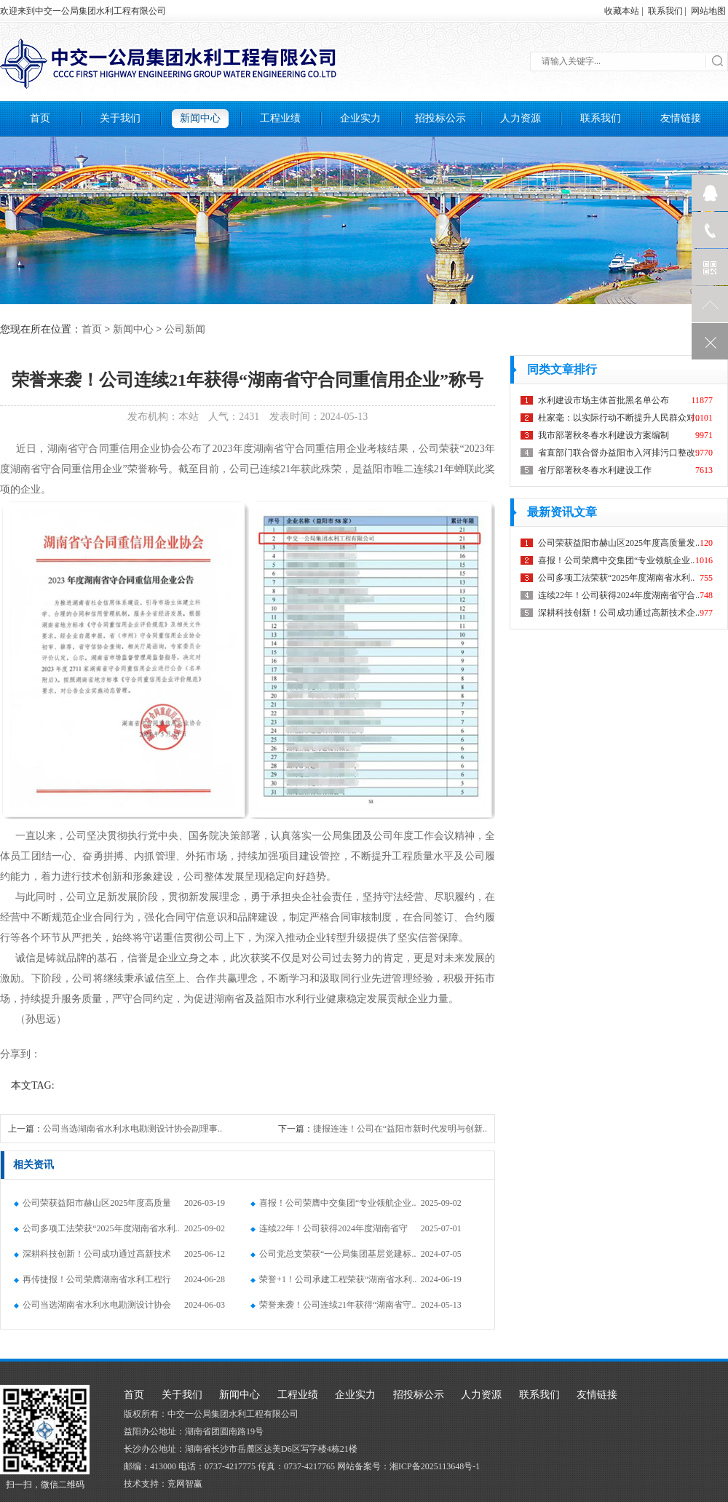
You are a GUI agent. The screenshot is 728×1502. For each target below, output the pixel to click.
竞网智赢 (184, 1484)
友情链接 (680, 118)
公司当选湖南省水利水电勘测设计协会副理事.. (132, 1129)
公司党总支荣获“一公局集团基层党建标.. (333, 1254)
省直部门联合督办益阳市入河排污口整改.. (619, 453)
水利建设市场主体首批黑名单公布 (603, 400)
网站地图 (708, 11)
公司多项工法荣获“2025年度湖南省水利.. (96, 1228)
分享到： (20, 1054)
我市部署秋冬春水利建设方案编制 (603, 435)
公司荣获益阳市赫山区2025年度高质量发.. (92, 1207)
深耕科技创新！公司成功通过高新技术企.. (92, 1258)
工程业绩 (280, 118)
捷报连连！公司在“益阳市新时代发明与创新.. (400, 1129)
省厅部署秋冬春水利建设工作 (595, 470)
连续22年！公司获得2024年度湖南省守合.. (329, 1232)
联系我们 (665, 11)
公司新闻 (185, 329)
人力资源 (520, 118)
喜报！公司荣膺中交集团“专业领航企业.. (333, 1203)
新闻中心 (200, 118)
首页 (40, 118)
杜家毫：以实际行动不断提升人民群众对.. (619, 418)
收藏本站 (621, 11)
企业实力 (360, 118)
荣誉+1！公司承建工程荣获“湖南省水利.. (333, 1279)
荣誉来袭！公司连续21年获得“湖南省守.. (333, 1305)
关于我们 (120, 118)
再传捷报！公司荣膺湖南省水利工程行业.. (92, 1283)
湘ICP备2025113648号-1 (434, 1466)
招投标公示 (440, 118)
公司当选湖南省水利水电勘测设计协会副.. (92, 1309)
